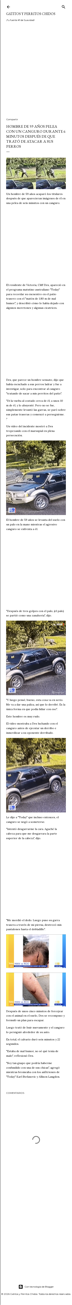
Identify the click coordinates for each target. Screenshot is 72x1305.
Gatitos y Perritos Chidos (30, 14)
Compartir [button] (12, 119)
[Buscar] (63, 6)
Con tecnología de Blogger (36, 1286)
